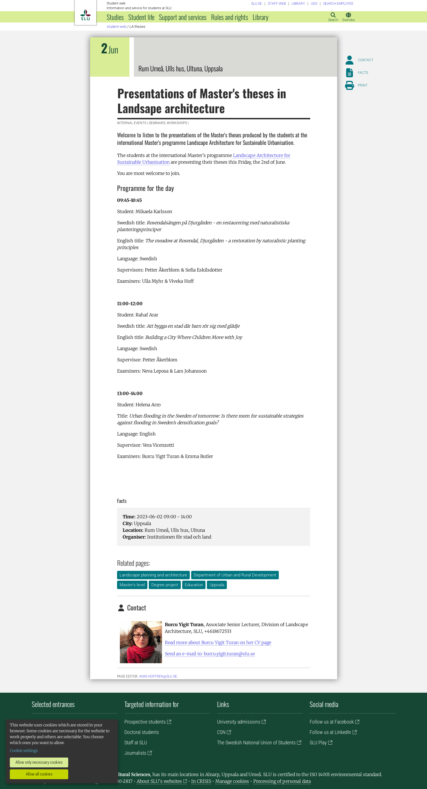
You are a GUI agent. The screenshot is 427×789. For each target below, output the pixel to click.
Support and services (183, 17)
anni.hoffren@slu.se (158, 676)
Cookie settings (24, 750)
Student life (141, 17)
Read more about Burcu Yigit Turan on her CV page (218, 642)
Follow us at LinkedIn (330, 732)
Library (260, 17)
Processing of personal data (282, 781)
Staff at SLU (135, 742)
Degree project (164, 584)
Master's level (132, 584)
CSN (221, 732)
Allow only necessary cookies (39, 762)
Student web (116, 26)
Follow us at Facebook (332, 722)
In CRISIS (201, 781)
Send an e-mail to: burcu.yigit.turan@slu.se (210, 653)
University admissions (238, 722)
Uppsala (216, 584)
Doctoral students (141, 732)
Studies (115, 17)
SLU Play (318, 742)
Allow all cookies (39, 774)
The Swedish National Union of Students (256, 742)
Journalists (135, 753)
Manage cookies (232, 781)
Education (194, 584)
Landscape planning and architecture (153, 575)
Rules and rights (229, 17)
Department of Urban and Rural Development (235, 575)
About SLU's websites (159, 781)
